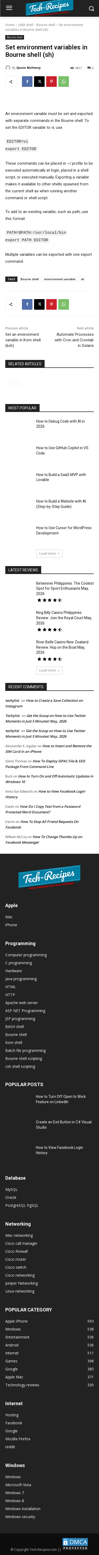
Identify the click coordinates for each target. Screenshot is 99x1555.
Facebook (13, 1421)
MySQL (11, 1188)
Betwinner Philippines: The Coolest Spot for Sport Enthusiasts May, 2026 (65, 587)
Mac (9, 915)
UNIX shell (25, 25)
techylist (12, 699)
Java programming (21, 977)
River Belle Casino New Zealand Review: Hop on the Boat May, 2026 (62, 646)
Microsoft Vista (18, 1483)
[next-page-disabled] (17, 382)
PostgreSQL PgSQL (22, 1204)
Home (10, 25)
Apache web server (21, 1001)
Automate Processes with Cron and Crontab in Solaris (74, 339)
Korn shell (13, 1041)
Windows (13, 1475)
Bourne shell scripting (23, 1057)
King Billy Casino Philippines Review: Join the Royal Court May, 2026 (64, 616)
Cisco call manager (21, 1242)
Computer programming (26, 953)
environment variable (60, 278)
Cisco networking (20, 1274)
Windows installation (22, 1507)
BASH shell (14, 1025)
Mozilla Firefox (17, 1437)
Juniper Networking (21, 1282)
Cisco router (15, 1258)
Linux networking (19, 1290)
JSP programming (20, 1017)
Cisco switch (15, 1266)
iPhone (11, 923)
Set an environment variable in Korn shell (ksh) (23, 339)
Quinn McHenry (28, 68)
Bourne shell (45, 25)
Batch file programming (25, 1049)
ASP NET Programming (25, 1009)
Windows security (20, 1515)
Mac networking (19, 1234)
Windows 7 (14, 1491)
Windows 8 (14, 1499)
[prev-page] (8, 382)
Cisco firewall (16, 1250)
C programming (18, 961)
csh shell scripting (20, 1065)
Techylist (12, 714)
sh (82, 278)
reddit (10, 1445)
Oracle (10, 1196)
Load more (49, 552)
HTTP (10, 993)
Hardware (13, 969)
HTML (10, 985)
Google (11, 1429)
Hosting (11, 1413)
